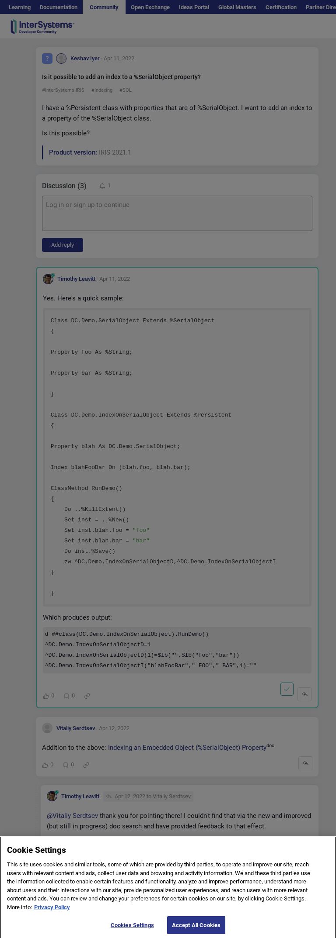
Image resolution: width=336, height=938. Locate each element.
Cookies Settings (132, 929)
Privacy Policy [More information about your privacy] (52, 911)
